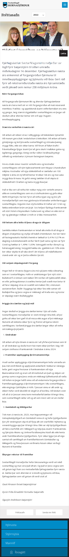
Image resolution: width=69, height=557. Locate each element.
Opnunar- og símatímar (30, 63)
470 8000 (14, 63)
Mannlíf (10, 543)
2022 (35, 14)
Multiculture (56, 63)
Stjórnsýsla (12, 534)
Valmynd (65, 5)
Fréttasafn (20, 512)
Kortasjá (45, 63)
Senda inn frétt (49, 512)
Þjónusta (11, 525)
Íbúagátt (20, 552)
